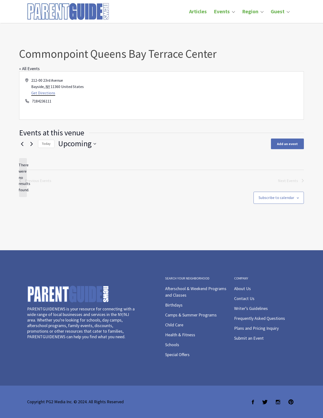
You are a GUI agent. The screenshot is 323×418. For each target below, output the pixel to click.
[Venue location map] (232, 95)
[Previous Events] (22, 144)
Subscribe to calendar (276, 197)
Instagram (278, 402)
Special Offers (177, 354)
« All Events (29, 68)
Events (222, 11)
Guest (278, 11)
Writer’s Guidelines (251, 308)
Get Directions (43, 92)
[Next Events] (31, 144)
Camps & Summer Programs (191, 315)
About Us (242, 288)
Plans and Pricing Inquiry (256, 328)
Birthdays (174, 305)
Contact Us (244, 298)
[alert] (23, 177)
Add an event (287, 144)
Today (46, 143)
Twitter (265, 402)
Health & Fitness (180, 334)
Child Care (174, 325)
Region (250, 11)
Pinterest (291, 402)
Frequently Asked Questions (259, 318)
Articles (198, 11)
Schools (172, 344)
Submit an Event (249, 338)
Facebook (252, 402)
